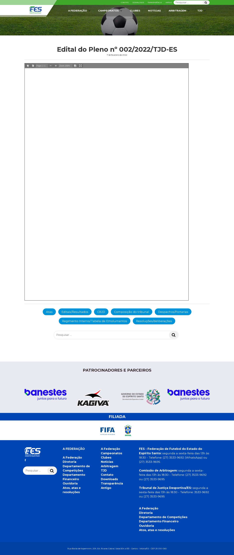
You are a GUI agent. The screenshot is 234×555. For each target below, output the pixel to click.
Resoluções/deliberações (154, 321)
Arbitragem (179, 10)
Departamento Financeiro (158, 521)
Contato (125, 2)
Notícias (154, 10)
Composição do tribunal (131, 312)
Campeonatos (110, 10)
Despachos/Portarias (173, 312)
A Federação (79, 10)
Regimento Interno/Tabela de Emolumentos (94, 321)
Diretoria (69, 461)
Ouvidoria (70, 483)
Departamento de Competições (163, 517)
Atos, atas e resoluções (157, 530)
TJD (201, 10)
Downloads (138, 2)
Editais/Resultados (75, 312)
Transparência (155, 2)
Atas (49, 312)
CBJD (101, 312)
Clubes (135, 10)
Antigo (169, 2)
